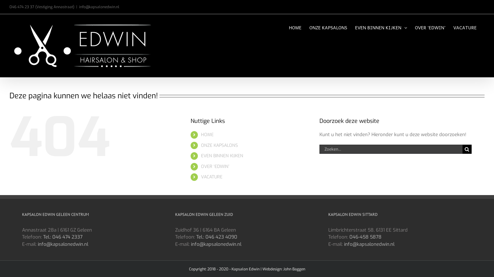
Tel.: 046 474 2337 (63, 237)
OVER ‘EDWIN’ (215, 167)
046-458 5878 (365, 237)
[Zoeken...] (390, 149)
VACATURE (211, 177)
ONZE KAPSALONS (219, 145)
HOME (207, 135)
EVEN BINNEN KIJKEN (222, 156)
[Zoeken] (467, 149)
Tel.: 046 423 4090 (216, 237)
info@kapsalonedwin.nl (99, 6)
